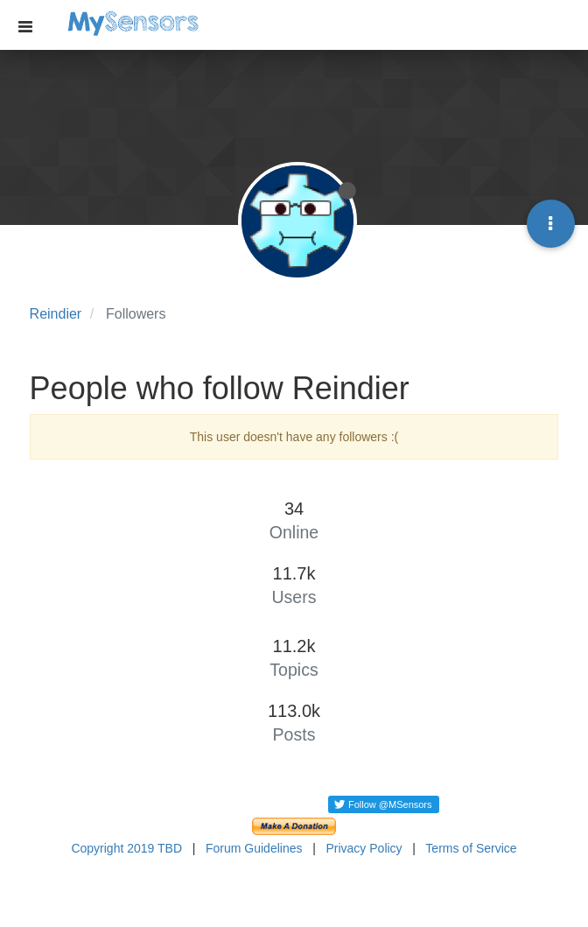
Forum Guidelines (254, 848)
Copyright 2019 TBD (126, 848)
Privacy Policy (364, 848)
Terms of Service (470, 848)
